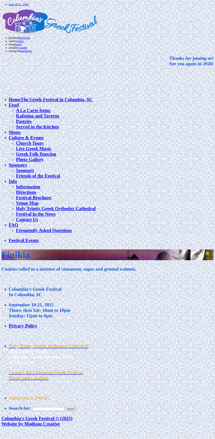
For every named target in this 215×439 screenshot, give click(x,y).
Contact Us (27, 219)
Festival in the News (36, 214)
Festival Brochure (33, 197)
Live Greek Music (34, 148)
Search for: (20, 408)
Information (28, 186)
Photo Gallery (30, 159)
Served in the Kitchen (37, 126)
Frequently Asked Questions (44, 230)
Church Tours (30, 143)
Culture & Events (26, 137)
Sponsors (18, 165)
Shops (15, 132)
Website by (30, 423)
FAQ (13, 224)
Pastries (24, 121)
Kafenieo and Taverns (37, 115)
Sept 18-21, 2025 (19, 4)
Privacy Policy (23, 325)
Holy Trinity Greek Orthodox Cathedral (56, 208)
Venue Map (27, 203)
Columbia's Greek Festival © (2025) (36, 418)
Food (14, 105)
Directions (26, 192)
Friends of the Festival (38, 175)
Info (13, 181)
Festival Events (24, 240)
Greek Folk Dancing (36, 154)
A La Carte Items (33, 110)
